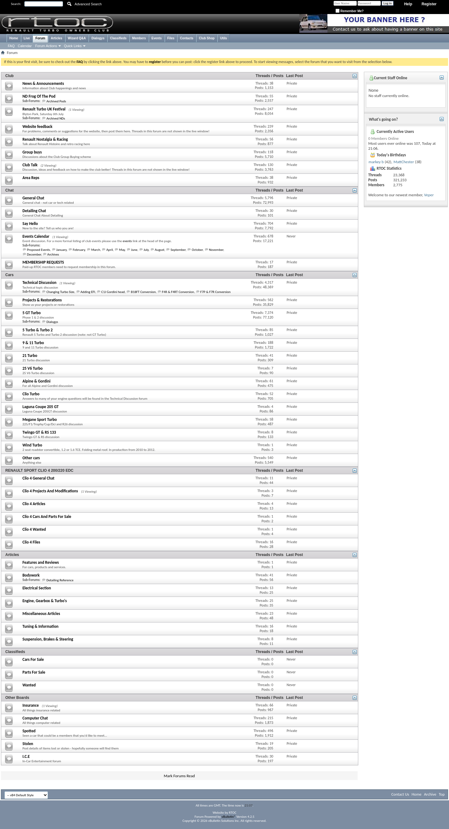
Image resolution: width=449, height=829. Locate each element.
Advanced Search (88, 4)
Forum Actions (46, 46)
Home (13, 38)
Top (442, 794)
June (134, 250)
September (178, 250)
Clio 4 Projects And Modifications (50, 491)
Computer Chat (35, 718)
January (61, 250)
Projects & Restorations (42, 300)
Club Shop (207, 38)
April (109, 250)
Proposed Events (38, 250)
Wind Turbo (32, 445)
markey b (376, 161)
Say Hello (30, 223)
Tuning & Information (40, 626)
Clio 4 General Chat (38, 478)
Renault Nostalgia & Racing (45, 139)
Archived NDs (55, 118)
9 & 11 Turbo (33, 342)
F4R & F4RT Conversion (178, 292)
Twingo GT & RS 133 (39, 432)
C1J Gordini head (113, 292)
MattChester (403, 161)
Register (429, 4)
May (122, 250)
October (197, 250)
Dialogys (97, 38)
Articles (56, 38)
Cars (9, 275)
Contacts (186, 38)
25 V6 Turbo (32, 368)
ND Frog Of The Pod (39, 96)
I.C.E (26, 756)
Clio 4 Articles (33, 503)
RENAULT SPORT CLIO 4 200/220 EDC (39, 470)
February (79, 250)
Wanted (29, 685)
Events (157, 38)
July (145, 250)
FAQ (11, 46)
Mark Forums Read (179, 775)
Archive (430, 794)
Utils (223, 38)
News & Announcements (43, 83)
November (216, 250)
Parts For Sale (33, 672)
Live (27, 38)
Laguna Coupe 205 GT (40, 406)
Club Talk (29, 165)
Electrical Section (36, 588)
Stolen (27, 743)
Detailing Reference (60, 580)
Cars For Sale (33, 659)
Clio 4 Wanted (34, 529)
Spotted (29, 731)
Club (9, 76)
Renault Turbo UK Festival (43, 109)
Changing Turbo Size (60, 292)
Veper (429, 195)
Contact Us (400, 794)
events (127, 241)
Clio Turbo (31, 394)
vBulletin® (229, 817)
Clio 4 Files (31, 542)
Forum (40, 38)
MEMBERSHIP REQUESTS (43, 262)
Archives (53, 254)
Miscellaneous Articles (41, 613)
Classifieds (118, 38)
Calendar (25, 46)
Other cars (31, 458)
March (95, 250)
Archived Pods (56, 101)
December (34, 254)
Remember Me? (350, 11)
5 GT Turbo (31, 312)
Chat (9, 190)
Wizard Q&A (77, 38)
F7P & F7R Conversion (215, 292)
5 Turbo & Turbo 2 (37, 330)
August (159, 250)
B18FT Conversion (143, 292)
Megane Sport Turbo (39, 419)
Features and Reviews (40, 562)
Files (171, 38)
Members (139, 38)
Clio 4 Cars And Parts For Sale (46, 516)
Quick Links (73, 46)
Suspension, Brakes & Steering (47, 639)
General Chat (33, 198)
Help (408, 4)
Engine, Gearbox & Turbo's (44, 600)
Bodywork (31, 575)
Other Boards (17, 697)
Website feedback (37, 126)
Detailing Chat (34, 210)
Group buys (32, 152)
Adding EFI (87, 292)
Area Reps (30, 177)
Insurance (30, 705)
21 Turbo (29, 355)
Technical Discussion (39, 282)
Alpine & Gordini (36, 381)
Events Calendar (35, 236)
